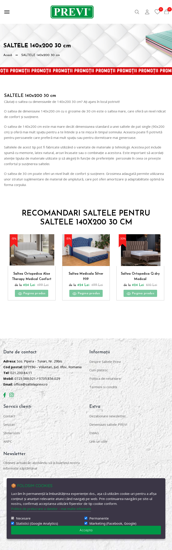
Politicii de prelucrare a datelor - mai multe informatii (51, 508)
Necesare (23, 518)
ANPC (7, 441)
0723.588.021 (25, 378)
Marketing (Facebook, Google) (112, 523)
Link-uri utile (98, 441)
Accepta (86, 530)
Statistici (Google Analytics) (37, 523)
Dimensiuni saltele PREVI (108, 424)
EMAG (94, 432)
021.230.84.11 (21, 372)
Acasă (8, 55)
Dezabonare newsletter (107, 415)
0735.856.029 (49, 378)
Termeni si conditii (103, 386)
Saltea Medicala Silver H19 (86, 277)
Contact (9, 415)
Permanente (99, 518)
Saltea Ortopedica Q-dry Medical (140, 277)
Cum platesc (98, 369)
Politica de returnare (105, 378)
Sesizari (9, 424)
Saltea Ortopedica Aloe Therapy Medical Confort (31, 277)
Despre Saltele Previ (105, 361)
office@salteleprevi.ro (31, 384)
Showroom (11, 432)
